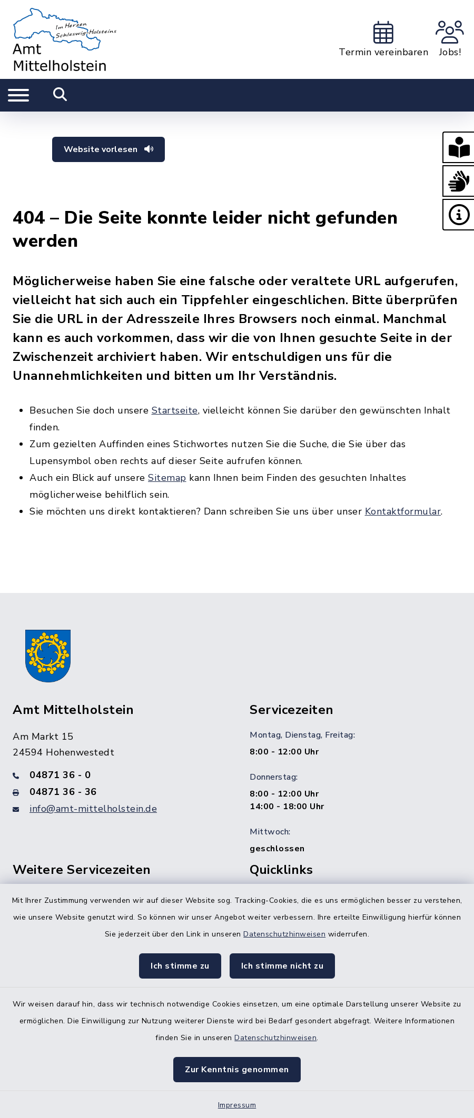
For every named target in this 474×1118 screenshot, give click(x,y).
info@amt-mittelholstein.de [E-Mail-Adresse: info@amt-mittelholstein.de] (93, 808)
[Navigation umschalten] (18, 95)
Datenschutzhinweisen (284, 934)
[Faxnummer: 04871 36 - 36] (118, 791)
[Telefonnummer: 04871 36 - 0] (118, 775)
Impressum (237, 1105)
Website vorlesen (108, 149)
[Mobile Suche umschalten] (60, 95)
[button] (458, 147)
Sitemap (167, 477)
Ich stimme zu (180, 966)
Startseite (175, 410)
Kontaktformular (403, 511)
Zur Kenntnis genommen (237, 1069)
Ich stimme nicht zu (282, 966)
